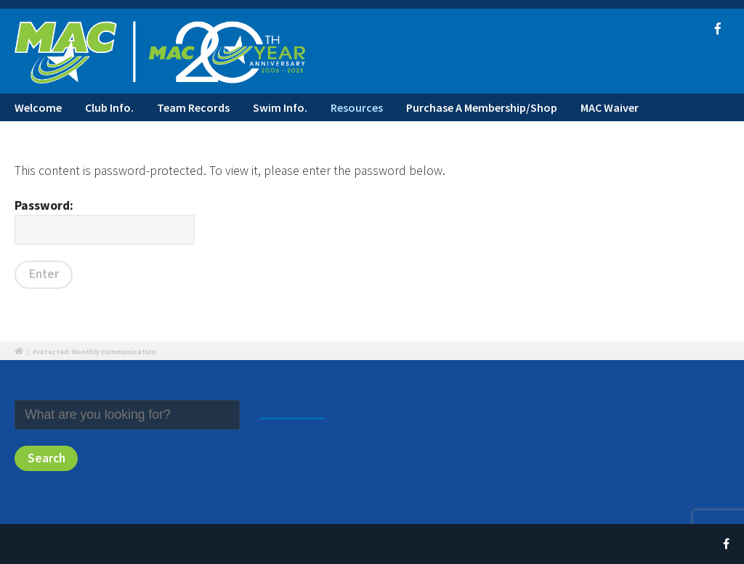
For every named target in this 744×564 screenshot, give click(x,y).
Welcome (38, 107)
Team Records (193, 107)
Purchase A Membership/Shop (481, 107)
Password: (105, 221)
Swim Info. (280, 107)
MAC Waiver (610, 107)
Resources (357, 107)
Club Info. (109, 107)
